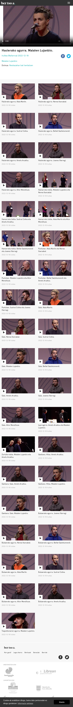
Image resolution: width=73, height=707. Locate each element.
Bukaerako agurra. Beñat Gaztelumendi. (54, 543)
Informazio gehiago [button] (25, 703)
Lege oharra (18, 652)
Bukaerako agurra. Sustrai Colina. (51, 572)
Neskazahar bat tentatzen (21, 65)
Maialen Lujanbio (9, 61)
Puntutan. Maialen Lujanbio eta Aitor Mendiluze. (16, 279)
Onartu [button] (61, 702)
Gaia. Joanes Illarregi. (47, 396)
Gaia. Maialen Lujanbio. (11, 366)
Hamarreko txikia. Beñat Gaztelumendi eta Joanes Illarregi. (17, 250)
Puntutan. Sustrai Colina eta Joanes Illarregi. (16, 308)
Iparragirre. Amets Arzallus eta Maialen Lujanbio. (54, 426)
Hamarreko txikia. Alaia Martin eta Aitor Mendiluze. (54, 220)
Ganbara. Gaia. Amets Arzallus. (14, 484)
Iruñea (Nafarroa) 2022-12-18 (15, 55)
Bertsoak (28, 652)
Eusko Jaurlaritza (12, 687)
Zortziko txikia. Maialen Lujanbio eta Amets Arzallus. (16, 455)
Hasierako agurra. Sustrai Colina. (15, 131)
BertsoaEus (11, 3)
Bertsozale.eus (10, 672)
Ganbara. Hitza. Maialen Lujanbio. (51, 484)
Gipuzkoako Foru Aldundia (45, 687)
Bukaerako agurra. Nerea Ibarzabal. (16, 543)
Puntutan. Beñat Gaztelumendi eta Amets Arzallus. (52, 279)
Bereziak (36, 652)
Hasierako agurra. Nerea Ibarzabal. (52, 102)
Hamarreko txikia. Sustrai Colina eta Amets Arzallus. (16, 220)
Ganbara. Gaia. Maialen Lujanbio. (15, 513)
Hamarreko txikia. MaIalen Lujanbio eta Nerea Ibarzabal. (54, 191)
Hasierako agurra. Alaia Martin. (14, 102)
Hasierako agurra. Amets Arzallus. (15, 160)
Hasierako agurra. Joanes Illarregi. (52, 160)
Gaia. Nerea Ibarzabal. (11, 337)
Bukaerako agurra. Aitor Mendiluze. (16, 601)
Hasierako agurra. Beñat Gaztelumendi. (54, 131)
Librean (46, 672)
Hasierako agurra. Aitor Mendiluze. (16, 190)
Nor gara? (7, 652)
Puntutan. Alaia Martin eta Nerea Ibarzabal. (51, 250)
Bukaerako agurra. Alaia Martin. (14, 572)
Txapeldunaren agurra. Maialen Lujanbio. (18, 631)
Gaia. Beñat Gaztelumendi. (49, 366)
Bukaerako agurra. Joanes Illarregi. (52, 513)
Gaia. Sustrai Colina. (46, 337)
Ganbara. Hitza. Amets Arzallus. (51, 454)
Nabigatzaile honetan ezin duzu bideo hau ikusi (36, 26)
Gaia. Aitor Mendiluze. (11, 425)
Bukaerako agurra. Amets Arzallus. (52, 601)
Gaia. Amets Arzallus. (10, 396)
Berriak (44, 652)
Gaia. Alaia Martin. (45, 307)
